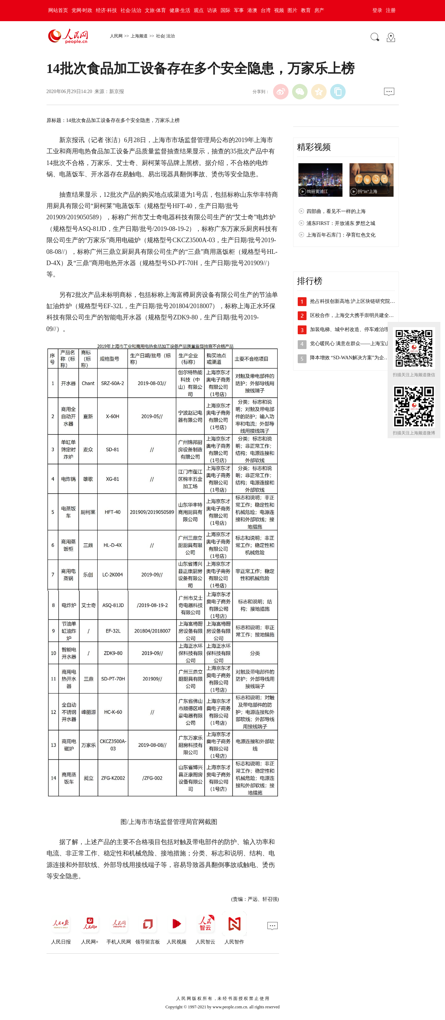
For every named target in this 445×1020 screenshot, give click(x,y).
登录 (377, 10)
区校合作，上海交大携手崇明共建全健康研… (359, 315)
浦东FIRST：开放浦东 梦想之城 (341, 223)
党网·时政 (82, 10)
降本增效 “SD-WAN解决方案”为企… (349, 357)
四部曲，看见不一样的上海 (336, 211)
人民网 (116, 35)
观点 (199, 10)
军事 (239, 10)
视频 (279, 10)
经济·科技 (106, 10)
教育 (306, 10)
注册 (391, 10)
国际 (225, 10)
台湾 (266, 10)
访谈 (212, 10)
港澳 (252, 10)
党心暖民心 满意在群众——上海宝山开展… (357, 343)
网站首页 (58, 10)
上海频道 (139, 35)
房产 (319, 10)
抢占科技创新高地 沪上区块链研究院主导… (357, 301)
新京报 (116, 91)
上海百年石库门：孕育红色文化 (341, 235)
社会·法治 (131, 10)
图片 (292, 10)
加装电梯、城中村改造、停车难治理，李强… (359, 329)
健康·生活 (180, 10)
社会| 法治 (165, 35)
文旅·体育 (155, 10)
